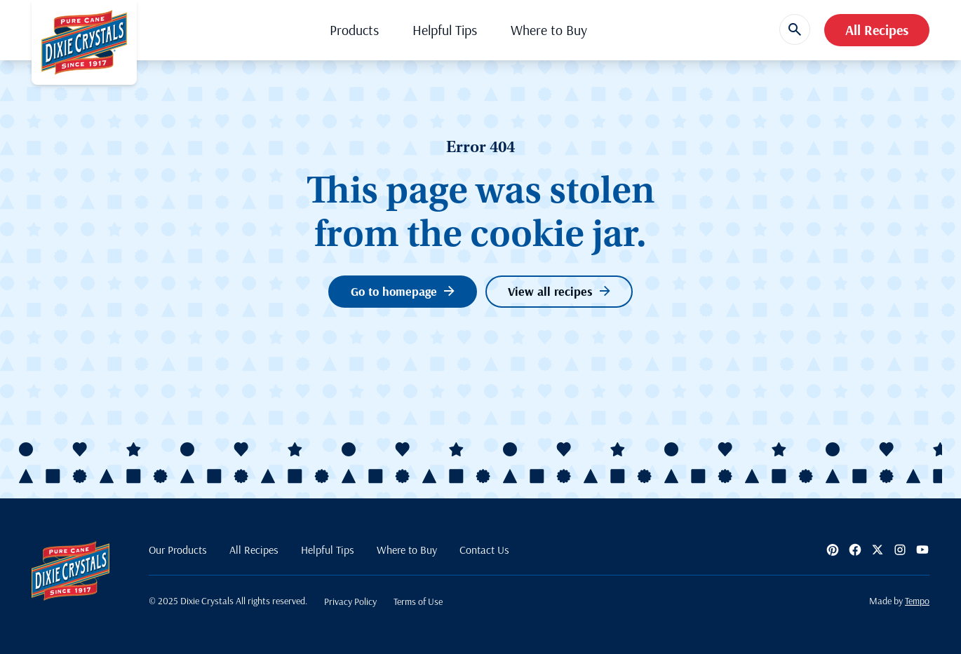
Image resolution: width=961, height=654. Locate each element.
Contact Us (484, 550)
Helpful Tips (444, 30)
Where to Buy (549, 30)
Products (354, 30)
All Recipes (876, 30)
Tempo (917, 600)
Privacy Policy (350, 601)
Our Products (178, 550)
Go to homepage (403, 291)
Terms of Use (418, 601)
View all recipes (559, 291)
